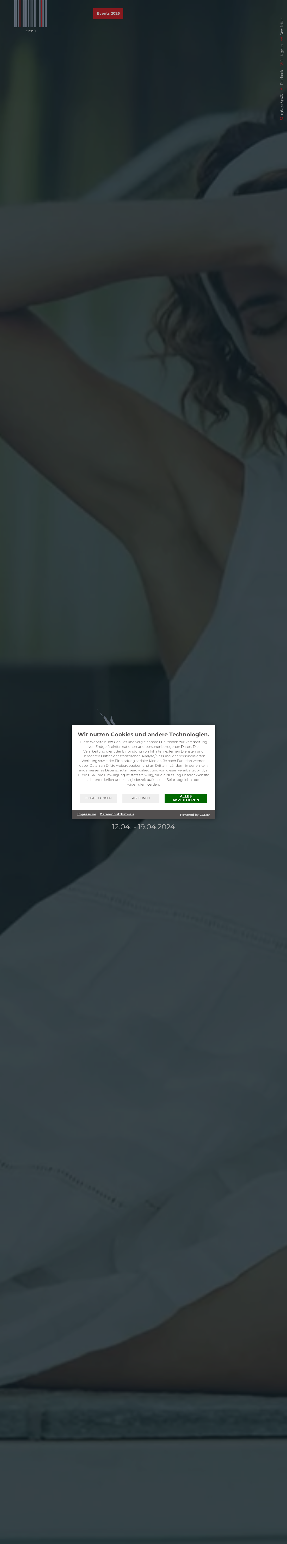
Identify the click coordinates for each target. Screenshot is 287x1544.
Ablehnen (141, 798)
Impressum (86, 814)
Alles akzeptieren (185, 798)
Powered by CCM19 (195, 814)
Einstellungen (98, 798)
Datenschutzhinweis (117, 814)
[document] (143, 762)
